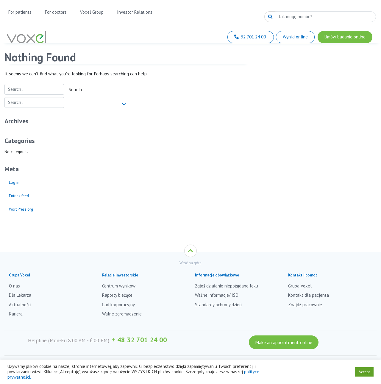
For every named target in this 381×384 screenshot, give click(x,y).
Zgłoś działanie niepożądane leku (226, 286)
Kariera (16, 314)
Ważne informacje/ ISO (216, 295)
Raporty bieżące (117, 295)
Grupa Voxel (300, 286)
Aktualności (20, 304)
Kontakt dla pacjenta (308, 295)
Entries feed (19, 195)
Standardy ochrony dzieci (218, 304)
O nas (14, 286)
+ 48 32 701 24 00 (139, 339)
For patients (20, 12)
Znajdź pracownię (305, 304)
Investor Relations (134, 12)
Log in (14, 182)
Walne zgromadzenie (122, 314)
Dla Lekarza (20, 295)
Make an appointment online (283, 342)
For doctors (56, 12)
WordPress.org (21, 209)
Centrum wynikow (118, 286)
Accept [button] (364, 371)
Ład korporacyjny (118, 304)
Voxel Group (92, 12)
